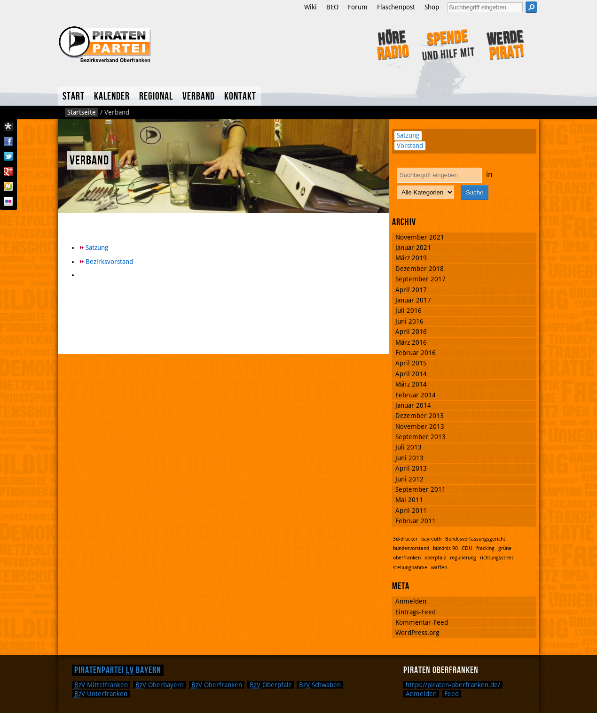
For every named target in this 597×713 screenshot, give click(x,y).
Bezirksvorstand (109, 261)
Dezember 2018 (419, 268)
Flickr (8, 201)
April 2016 (411, 331)
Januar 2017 (413, 300)
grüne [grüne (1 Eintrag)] (504, 548)
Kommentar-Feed (421, 622)
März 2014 (411, 384)
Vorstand (410, 145)
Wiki (310, 7)
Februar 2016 (415, 352)
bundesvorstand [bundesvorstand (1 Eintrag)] (411, 548)
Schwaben (320, 685)
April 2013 (411, 468)
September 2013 (420, 437)
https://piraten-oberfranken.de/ (453, 685)
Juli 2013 (408, 447)
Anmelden (410, 601)
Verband (198, 96)
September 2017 (420, 279)
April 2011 (411, 510)
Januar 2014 (413, 405)
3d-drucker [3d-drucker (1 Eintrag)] (405, 539)
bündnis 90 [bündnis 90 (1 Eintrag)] (445, 548)
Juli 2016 (408, 310)
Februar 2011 (415, 521)
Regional (156, 96)
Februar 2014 (415, 395)
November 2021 (419, 237)
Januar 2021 (413, 247)
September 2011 (420, 489)
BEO (332, 7)
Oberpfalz (270, 685)
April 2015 (411, 363)
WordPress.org (417, 632)
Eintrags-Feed (415, 612)
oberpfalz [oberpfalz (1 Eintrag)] (435, 558)
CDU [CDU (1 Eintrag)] (467, 548)
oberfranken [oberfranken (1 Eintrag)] (407, 558)
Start (74, 96)
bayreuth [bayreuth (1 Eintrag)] (431, 539)
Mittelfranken (101, 685)
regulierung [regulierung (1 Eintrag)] (463, 558)
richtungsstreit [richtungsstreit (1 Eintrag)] (496, 558)
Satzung (97, 247)
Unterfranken (100, 694)
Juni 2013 (409, 458)
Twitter (8, 156)
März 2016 (411, 342)
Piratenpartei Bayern (117, 670)
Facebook (8, 141)
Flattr (8, 186)
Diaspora (8, 126)
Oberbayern (159, 685)
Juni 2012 (409, 479)
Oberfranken (216, 685)
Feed (451, 694)
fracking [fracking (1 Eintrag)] (485, 548)
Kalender (112, 96)
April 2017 (411, 290)
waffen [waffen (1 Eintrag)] (439, 568)
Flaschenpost (396, 7)
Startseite (81, 112)
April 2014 (411, 374)
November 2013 (419, 426)
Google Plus (8, 171)
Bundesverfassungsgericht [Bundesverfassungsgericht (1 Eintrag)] (475, 539)
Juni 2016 (409, 321)
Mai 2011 (409, 500)
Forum (358, 7)
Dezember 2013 (419, 415)
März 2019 (411, 258)
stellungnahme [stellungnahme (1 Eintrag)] (410, 568)
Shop (431, 7)
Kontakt (240, 96)
